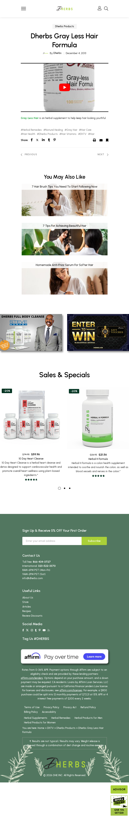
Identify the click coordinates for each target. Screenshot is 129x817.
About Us (27, 605)
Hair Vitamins (68, 134)
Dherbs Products (64, 26)
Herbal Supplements (35, 726)
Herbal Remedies (32, 130)
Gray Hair (71, 130)
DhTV (83, 134)
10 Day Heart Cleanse (31, 472)
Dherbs (57, 53)
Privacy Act (69, 715)
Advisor (119, 789)
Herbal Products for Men (88, 726)
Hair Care (86, 130)
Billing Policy (31, 720)
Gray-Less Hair (30, 118)
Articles (26, 614)
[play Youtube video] (64, 87)
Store (25, 610)
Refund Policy (88, 715)
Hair (92, 134)
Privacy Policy (51, 715)
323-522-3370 (47, 574)
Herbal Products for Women (40, 730)
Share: (24, 140)
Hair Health (29, 134)
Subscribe (94, 549)
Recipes (26, 619)
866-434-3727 (42, 570)
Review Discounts (32, 623)
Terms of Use (32, 715)
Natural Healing (54, 130)
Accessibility (49, 720)
